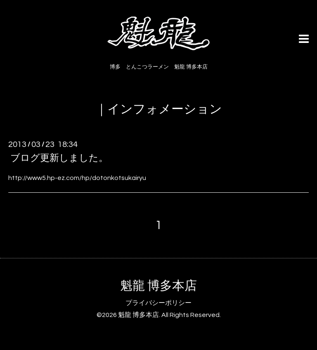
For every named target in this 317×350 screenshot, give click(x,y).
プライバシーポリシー (158, 303)
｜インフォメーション (158, 109)
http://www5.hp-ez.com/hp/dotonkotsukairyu (77, 178)
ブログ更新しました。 (59, 158)
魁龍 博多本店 (158, 285)
